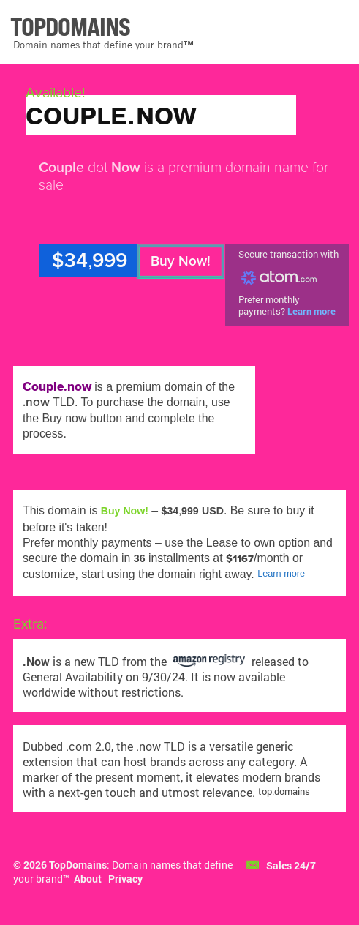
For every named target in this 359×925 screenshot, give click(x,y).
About (88, 878)
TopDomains (78, 865)
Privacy (125, 878)
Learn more (311, 311)
